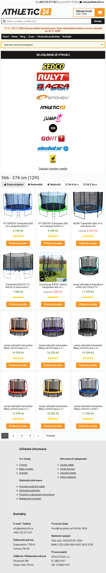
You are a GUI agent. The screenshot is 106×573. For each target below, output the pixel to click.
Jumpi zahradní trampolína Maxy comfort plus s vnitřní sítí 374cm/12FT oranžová (18, 347)
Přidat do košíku (18, 243)
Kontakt (67, 36)
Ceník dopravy (67, 469)
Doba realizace (68, 477)
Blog (22, 36)
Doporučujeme (13, 184)
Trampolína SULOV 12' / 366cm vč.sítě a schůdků (18, 286)
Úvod (6, 36)
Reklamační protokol (30, 498)
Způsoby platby (68, 473)
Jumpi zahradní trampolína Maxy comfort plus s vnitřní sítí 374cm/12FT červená (18, 408)
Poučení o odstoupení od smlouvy (37, 494)
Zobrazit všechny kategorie (18, 45)
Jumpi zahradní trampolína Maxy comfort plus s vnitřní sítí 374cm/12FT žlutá (53, 408)
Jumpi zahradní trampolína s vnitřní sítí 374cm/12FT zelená (88, 286)
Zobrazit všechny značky (53, 168)
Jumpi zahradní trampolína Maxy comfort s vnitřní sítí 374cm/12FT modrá (88, 408)
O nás (31, 36)
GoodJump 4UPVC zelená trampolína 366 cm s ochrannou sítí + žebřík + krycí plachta (53, 286)
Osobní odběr (67, 465)
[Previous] (38, 436)
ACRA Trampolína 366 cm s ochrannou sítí (87, 224)
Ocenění (23, 473)
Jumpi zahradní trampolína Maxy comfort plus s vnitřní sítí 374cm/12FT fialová (53, 347)
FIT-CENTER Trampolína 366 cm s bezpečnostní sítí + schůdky (53, 225)
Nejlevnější (35, 184)
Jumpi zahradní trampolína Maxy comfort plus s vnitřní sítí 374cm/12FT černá (88, 347)
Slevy (14, 36)
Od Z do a (90, 184)
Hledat (97, 21)
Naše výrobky (26, 469)
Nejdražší (54, 184)
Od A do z (72, 184)
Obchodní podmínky (48, 36)
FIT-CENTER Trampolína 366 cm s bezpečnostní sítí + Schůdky (18, 225)
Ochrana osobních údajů (32, 486)
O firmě (23, 465)
